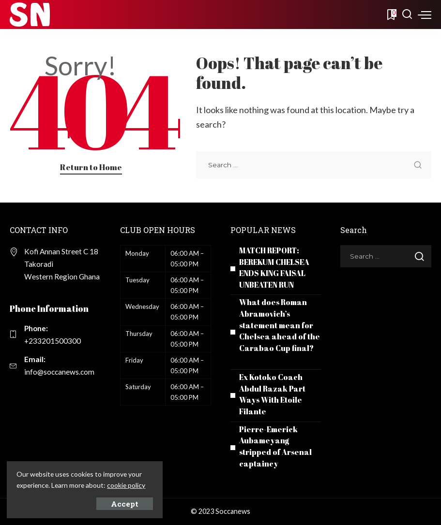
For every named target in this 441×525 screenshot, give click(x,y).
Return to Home (91, 167)
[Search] (407, 14)
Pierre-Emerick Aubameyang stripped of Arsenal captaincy (275, 446)
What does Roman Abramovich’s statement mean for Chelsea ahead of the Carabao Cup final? (279, 325)
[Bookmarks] (390, 14)
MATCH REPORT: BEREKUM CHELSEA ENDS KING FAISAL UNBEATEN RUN (275, 267)
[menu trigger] (424, 14)
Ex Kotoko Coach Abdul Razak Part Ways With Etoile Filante (272, 394)
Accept (114, 503)
